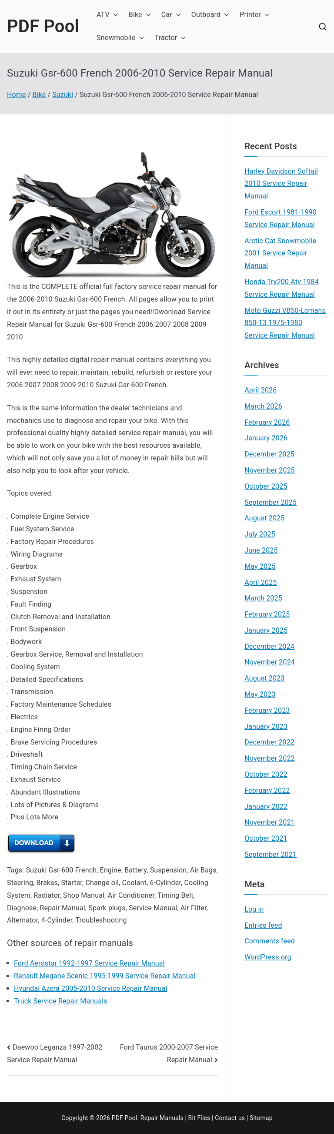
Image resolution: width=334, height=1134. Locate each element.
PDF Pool (43, 26)
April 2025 (260, 582)
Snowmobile (120, 38)
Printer (255, 15)
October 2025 (265, 486)
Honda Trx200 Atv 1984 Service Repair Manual (281, 288)
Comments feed (269, 941)
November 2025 (269, 470)
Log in (254, 909)
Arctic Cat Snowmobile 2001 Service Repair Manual (280, 253)
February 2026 (267, 422)
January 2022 (265, 806)
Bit (192, 1117)
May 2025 (259, 566)
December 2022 (269, 742)
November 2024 (269, 662)
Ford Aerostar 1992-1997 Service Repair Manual (89, 963)
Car (171, 15)
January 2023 (265, 726)
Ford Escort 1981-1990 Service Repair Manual (280, 218)
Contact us (230, 1117)
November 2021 (269, 822)
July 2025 (259, 534)
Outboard (210, 15)
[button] (114, 15)
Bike (140, 15)
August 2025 (264, 518)
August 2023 (264, 678)
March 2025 (263, 598)
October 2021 (265, 838)
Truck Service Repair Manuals (60, 1001)
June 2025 (260, 550)
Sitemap (261, 1117)
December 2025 (269, 454)
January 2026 (265, 438)
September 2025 (270, 502)
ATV (107, 15)
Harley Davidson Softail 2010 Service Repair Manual (281, 184)
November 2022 (269, 758)
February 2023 (267, 710)
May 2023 (259, 694)
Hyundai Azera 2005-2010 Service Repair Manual (90, 988)
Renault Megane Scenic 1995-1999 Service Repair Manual (105, 976)
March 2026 (263, 406)
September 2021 (270, 854)
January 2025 (265, 630)
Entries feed (263, 925)
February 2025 (267, 614)
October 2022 (265, 774)
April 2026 (260, 390)
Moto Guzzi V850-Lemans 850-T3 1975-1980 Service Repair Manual (285, 323)
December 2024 (269, 646)
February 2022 (267, 790)
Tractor (170, 38)
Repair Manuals (162, 1117)
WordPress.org (267, 957)
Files (203, 1117)
